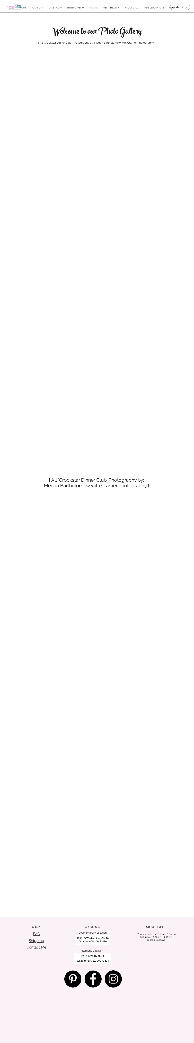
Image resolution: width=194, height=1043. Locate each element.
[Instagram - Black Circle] (113, 979)
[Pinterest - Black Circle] (72, 979)
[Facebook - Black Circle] (93, 979)
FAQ (36, 934)
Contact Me (36, 947)
